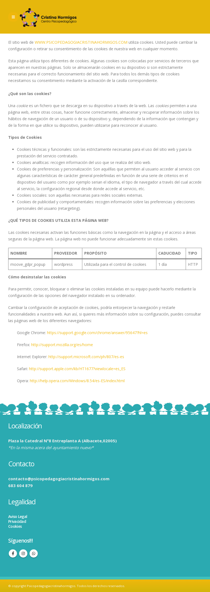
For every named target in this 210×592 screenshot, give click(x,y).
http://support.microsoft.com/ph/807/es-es (86, 356)
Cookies (15, 526)
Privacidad (17, 521)
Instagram (23, 553)
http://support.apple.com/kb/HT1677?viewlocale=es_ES (77, 368)
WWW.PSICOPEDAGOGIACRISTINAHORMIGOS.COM (81, 42)
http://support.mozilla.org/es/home (62, 344)
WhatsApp (34, 553)
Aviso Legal (17, 516)
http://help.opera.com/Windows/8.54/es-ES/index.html (77, 380)
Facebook (13, 553)
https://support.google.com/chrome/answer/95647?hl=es (97, 332)
